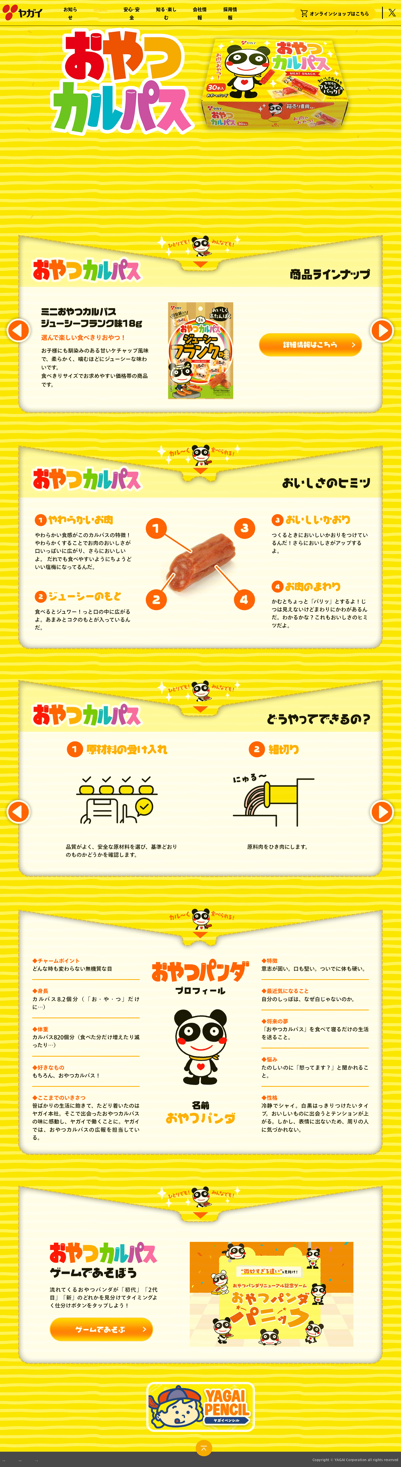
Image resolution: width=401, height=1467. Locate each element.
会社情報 (200, 15)
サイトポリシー (112, 1459)
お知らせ (70, 15)
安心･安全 (132, 15)
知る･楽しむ (166, 15)
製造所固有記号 (62, 1459)
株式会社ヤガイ (22, 15)
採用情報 (230, 15)
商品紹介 (100, 15)
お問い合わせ (14, 1459)
